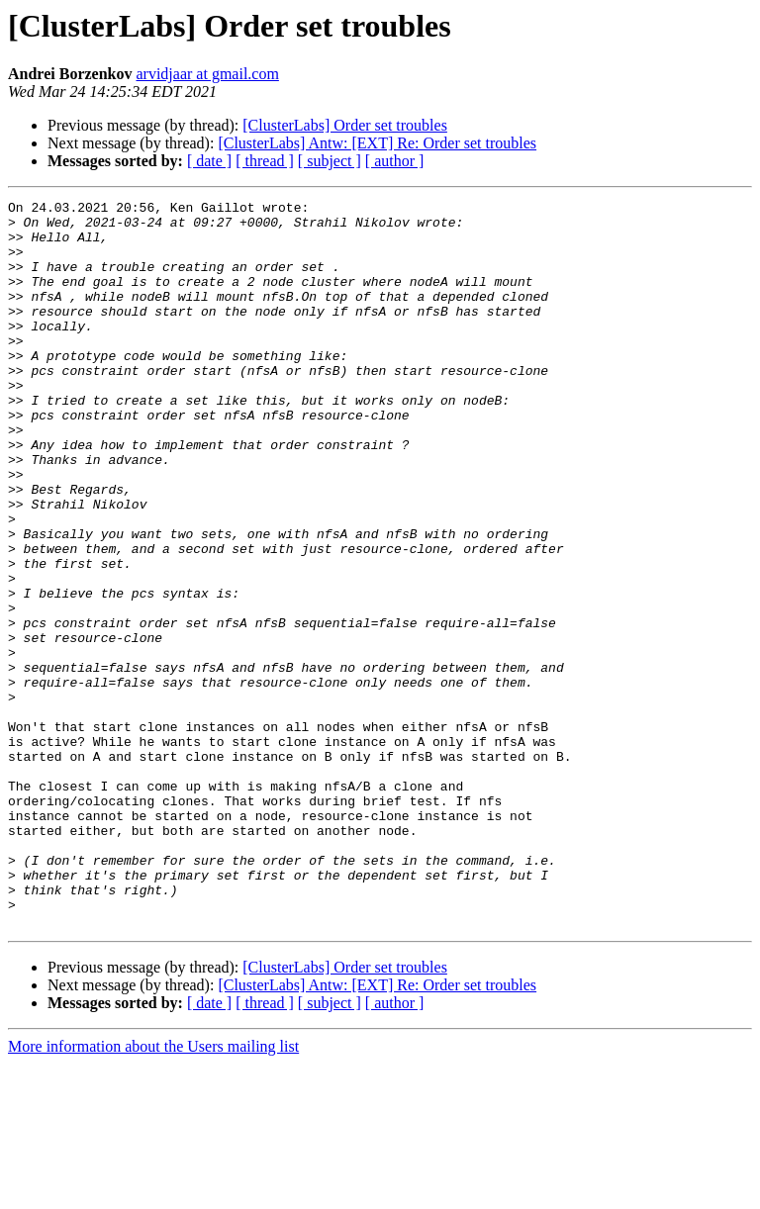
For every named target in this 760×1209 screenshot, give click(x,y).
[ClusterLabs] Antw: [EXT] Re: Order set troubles (377, 143)
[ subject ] (329, 160)
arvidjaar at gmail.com (207, 73)
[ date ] (209, 160)
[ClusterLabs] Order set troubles (344, 125)
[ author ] (395, 160)
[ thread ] (265, 160)
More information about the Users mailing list (153, 1191)
